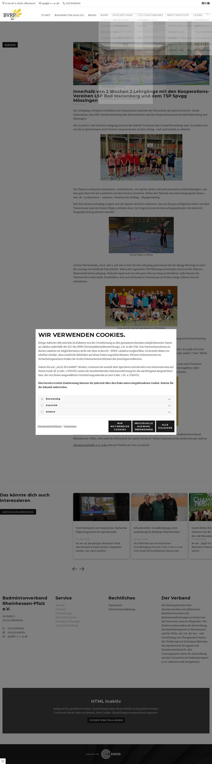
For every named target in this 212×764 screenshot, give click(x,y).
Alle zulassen (159, 428)
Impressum (70, 420)
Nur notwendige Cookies (96, 428)
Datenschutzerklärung (50, 420)
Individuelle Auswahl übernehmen (127, 428)
